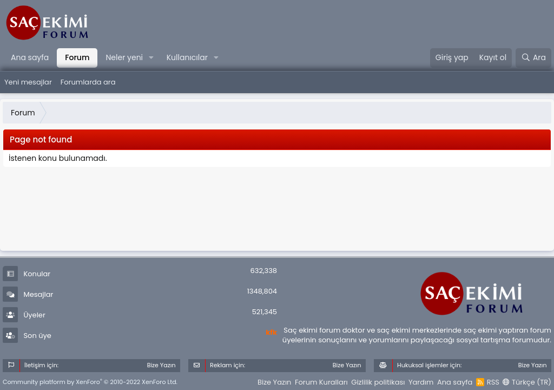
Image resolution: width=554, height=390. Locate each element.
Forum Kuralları (321, 382)
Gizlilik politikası (378, 382)
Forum (77, 57)
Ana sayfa (30, 57)
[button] (151, 58)
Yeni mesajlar (28, 82)
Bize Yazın (274, 382)
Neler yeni (124, 57)
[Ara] (533, 58)
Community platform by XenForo (90, 382)
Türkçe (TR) (527, 382)
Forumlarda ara (88, 82)
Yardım (421, 382)
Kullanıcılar (187, 57)
